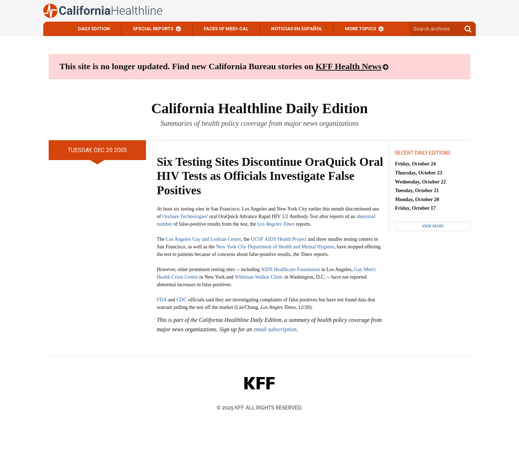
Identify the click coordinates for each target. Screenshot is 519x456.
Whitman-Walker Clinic (259, 277)
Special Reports (153, 28)
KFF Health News (349, 66)
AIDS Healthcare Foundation (290, 269)
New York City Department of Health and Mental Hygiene (275, 246)
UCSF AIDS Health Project (278, 239)
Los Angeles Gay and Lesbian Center (203, 239)
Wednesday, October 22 (420, 182)
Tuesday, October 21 (417, 190)
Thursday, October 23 (418, 173)
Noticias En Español (296, 28)
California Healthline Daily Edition (259, 108)
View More (433, 226)
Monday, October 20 (417, 199)
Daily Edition (94, 28)
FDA (162, 299)
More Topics (360, 28)
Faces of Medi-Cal (226, 28)
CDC (181, 299)
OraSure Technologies (184, 216)
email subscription (275, 329)
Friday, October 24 (415, 164)
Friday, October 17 (415, 208)
